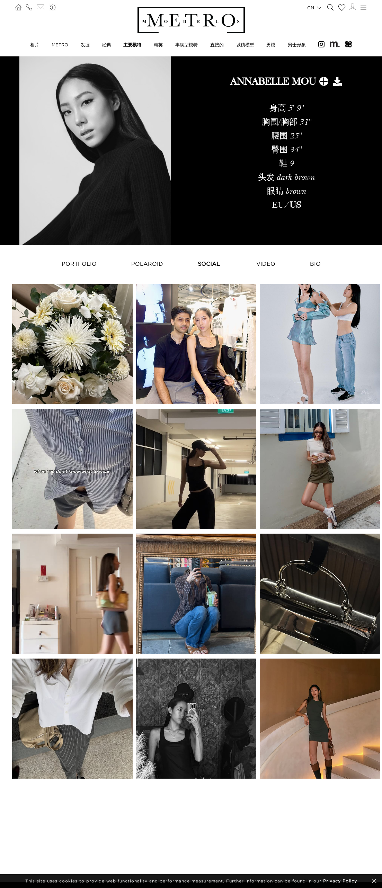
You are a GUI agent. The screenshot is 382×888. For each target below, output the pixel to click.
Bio (315, 264)
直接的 (217, 44)
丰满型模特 (186, 44)
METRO (60, 44)
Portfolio (79, 264)
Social (209, 264)
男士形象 (297, 44)
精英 (158, 44)
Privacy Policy (340, 881)
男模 (270, 44)
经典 (106, 44)
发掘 (85, 44)
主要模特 (132, 44)
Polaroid (147, 264)
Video (265, 264)
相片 (34, 44)
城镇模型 (245, 44)
